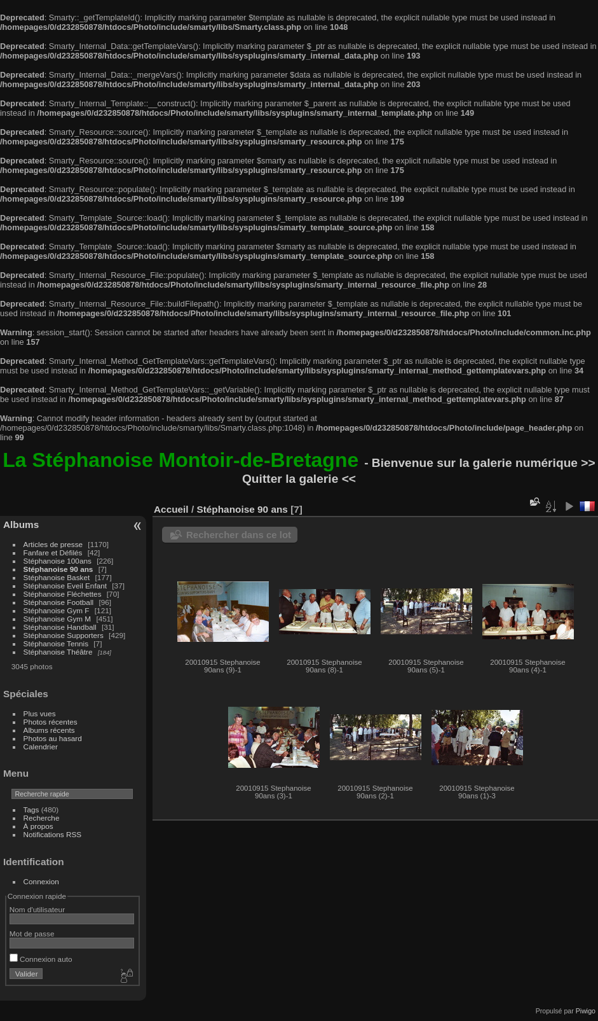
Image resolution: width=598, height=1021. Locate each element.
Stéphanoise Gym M (58, 619)
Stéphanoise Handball (60, 627)
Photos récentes (51, 722)
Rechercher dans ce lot (238, 534)
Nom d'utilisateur (37, 909)
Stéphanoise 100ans (58, 561)
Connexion (41, 881)
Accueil (171, 509)
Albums (21, 524)
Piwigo (585, 1011)
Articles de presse (53, 544)
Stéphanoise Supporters (64, 635)
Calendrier (41, 746)
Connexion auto (41, 959)
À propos (38, 826)
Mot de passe (32, 933)
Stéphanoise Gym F (57, 610)
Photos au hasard (53, 738)
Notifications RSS (53, 834)
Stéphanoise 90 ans (58, 569)
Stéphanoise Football (59, 602)
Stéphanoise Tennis (56, 643)
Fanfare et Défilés (53, 552)
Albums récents (49, 730)
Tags (31, 809)
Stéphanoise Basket (57, 577)
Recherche (42, 818)
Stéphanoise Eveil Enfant (65, 585)
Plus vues (40, 713)
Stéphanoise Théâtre (58, 652)
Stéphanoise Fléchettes (63, 594)
